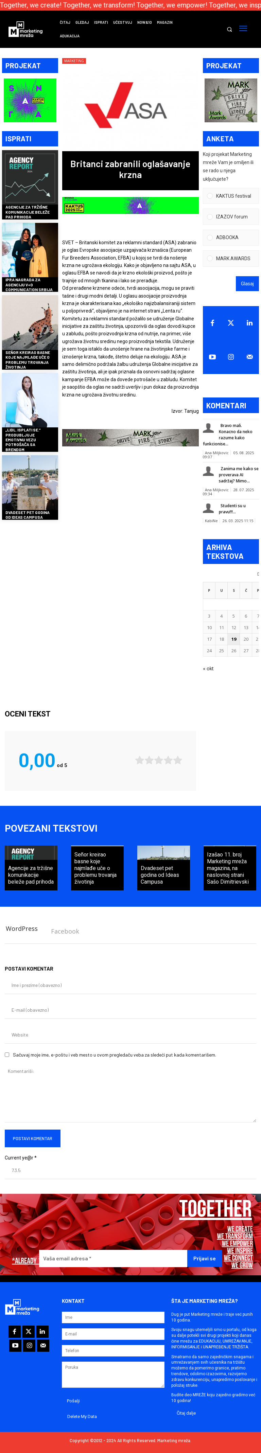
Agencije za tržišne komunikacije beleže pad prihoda (27, 209)
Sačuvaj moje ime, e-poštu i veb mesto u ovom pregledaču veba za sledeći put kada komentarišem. (114, 1050)
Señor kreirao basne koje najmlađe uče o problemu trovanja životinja (27, 357)
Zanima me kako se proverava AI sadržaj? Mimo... (239, 472)
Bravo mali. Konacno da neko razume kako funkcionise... (228, 432)
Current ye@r (21, 1153)
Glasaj (247, 281)
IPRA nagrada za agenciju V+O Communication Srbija (29, 281)
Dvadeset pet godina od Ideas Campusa (27, 512)
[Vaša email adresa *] (113, 1253)
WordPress (22, 924)
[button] (229, 29)
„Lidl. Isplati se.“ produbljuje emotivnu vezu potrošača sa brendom (22, 437)
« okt (208, 665)
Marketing (74, 61)
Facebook (65, 927)
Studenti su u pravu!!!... (232, 506)
